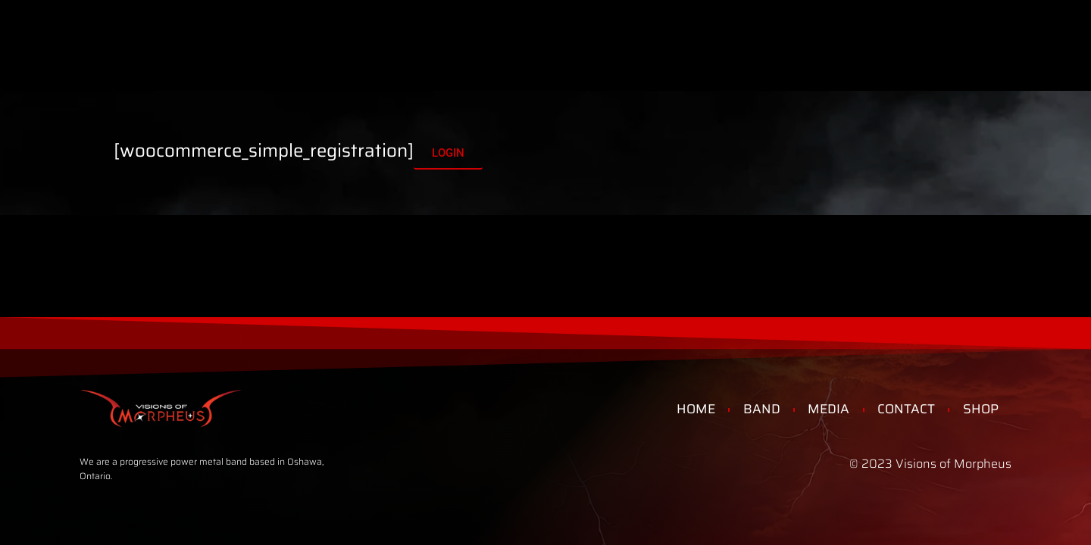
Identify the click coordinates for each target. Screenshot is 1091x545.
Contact (690, 33)
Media (328, 33)
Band (256, 33)
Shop (610, 33)
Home (186, 33)
